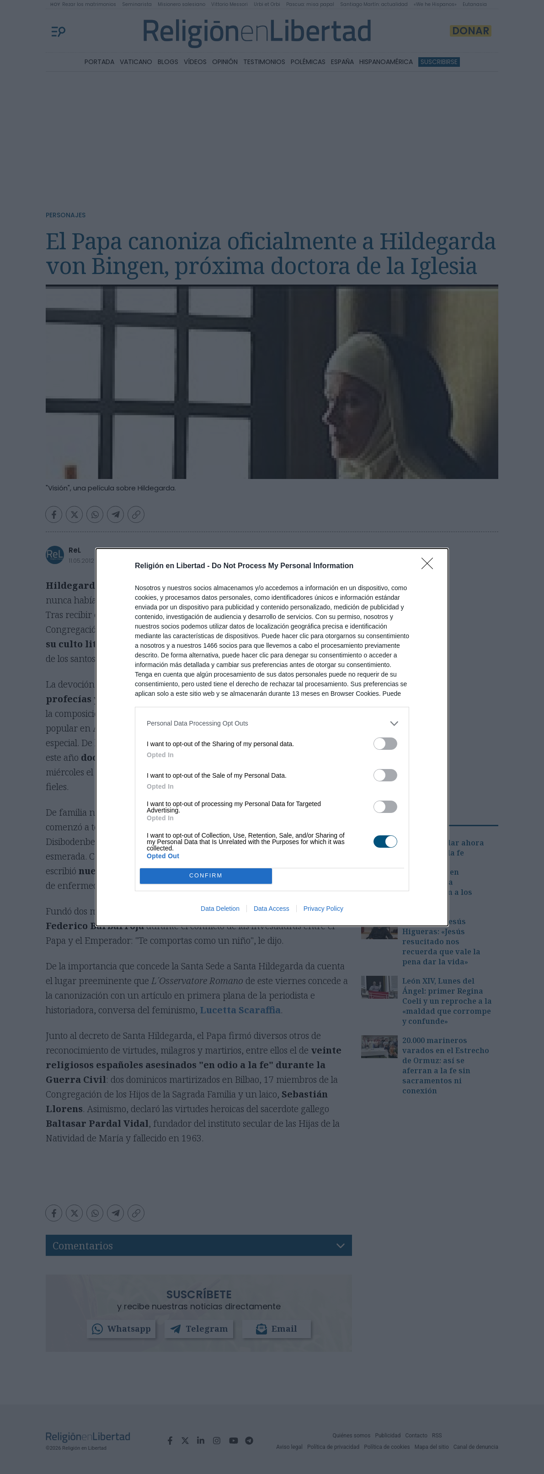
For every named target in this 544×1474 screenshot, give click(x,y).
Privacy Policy (323, 908)
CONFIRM (206, 875)
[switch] (385, 743)
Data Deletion (220, 908)
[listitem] (272, 723)
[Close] (430, 566)
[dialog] (272, 737)
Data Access (271, 908)
